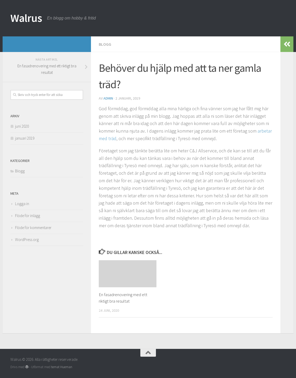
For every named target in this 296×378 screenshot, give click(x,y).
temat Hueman (61, 367)
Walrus (26, 18)
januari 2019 (24, 138)
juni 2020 (22, 126)
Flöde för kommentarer (33, 227)
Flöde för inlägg (27, 215)
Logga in (22, 203)
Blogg (105, 44)
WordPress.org (27, 239)
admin (108, 98)
